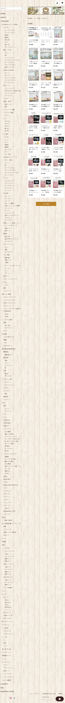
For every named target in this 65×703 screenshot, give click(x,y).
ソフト (6, 42)
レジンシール (8, 208)
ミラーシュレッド (10, 88)
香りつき (7, 44)
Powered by (46, 700)
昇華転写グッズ (6, 655)
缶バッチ (4, 594)
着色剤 (5, 233)
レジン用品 (37, 18)
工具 (3, 403)
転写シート (8, 231)
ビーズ (4, 591)
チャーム (7, 273)
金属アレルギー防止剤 (9, 532)
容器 (4, 322)
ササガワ (5, 482)
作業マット (8, 260)
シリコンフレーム (10, 183)
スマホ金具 (5, 628)
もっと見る (46, 204)
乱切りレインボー (10, 67)
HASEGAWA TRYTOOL (10, 485)
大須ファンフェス (8, 564)
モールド (5, 178)
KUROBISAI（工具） (9, 511)
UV (6, 55)
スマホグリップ (7, 634)
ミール (6, 271)
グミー (6, 152)
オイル (6, 115)
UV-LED (7, 40)
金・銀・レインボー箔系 (11, 441)
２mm (6, 314)
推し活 (6, 128)
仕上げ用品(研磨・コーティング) (11, 523)
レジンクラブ (7, 429)
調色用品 (7, 258)
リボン (5, 343)
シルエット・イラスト (11, 436)
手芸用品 (4, 334)
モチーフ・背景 (9, 443)
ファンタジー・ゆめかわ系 (12, 439)
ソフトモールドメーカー (10, 454)
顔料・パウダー (7, 50)
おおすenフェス (7, 577)
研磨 (4, 526)
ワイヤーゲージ (7, 668)
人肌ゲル (7, 508)
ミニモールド (8, 188)
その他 (6, 473)
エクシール (6, 505)
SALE (3, 517)
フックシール (8, 365)
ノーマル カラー (10, 32)
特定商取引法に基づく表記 (49, 693)
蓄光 (4, 288)
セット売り (8, 154)
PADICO (6, 426)
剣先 (6, 394)
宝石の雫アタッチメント (11, 239)
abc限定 (7, 446)
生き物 (6, 131)
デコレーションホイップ (10, 279)
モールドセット (9, 448)
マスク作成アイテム (8, 337)
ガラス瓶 (7, 325)
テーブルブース (9, 556)
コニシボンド (7, 491)
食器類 (6, 456)
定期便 (4, 541)
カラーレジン (8, 149)
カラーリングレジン (10, 47)
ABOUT (3, 17)
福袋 (3, 545)
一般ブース (8, 554)
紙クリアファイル (7, 621)
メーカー (4, 417)
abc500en (6, 420)
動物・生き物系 (9, 434)
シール (6, 363)
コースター (5, 637)
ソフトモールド (9, 181)
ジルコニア (8, 75)
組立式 (6, 373)
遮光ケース (6, 671)
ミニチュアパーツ (10, 213)
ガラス (5, 331)
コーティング (7, 291)
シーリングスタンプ (7, 677)
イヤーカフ (6, 399)
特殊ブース (8, 561)
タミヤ (5, 488)
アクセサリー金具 (7, 379)
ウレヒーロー (7, 514)
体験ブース (8, 559)
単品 (6, 249)
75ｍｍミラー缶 (7, 615)
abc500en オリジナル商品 (9, 24)
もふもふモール (7, 345)
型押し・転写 (7, 101)
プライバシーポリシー (34, 693)
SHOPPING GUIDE (7, 691)
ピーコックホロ (9, 62)
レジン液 (5, 27)
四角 (4, 643)
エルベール (6, 496)
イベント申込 (6, 548)
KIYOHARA (7, 423)
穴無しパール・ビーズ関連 (12, 206)
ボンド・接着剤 (6, 680)
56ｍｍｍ (7, 602)
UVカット (6, 535)
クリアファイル (6, 652)
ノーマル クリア (10, 30)
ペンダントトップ (8, 385)
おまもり (7, 126)
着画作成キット (9, 355)
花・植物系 (8, 431)
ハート (6, 609)
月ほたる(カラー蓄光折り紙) (13, 91)
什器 (4, 370)
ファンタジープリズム (9, 300)
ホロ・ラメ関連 (9, 203)
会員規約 (60, 693)
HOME (30, 18)
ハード (6, 140)
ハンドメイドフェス (9, 551)
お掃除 (6, 262)
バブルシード (8, 95)
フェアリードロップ (10, 93)
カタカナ (7, 123)
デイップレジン (6, 662)
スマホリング (7, 631)
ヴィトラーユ (7, 306)
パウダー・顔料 (7, 160)
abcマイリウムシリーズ (11, 215)
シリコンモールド (10, 185)
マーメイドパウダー (10, 80)
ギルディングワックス (9, 297)
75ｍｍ (7, 605)
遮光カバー (6, 276)
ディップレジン (7, 674)
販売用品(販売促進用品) (8, 349)
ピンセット (8, 411)
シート (5, 118)
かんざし (5, 388)
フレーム (7, 268)
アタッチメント (9, 252)
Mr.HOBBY (6, 479)
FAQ (2, 688)
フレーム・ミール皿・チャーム (12, 265)
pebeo (5, 476)
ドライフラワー (9, 220)
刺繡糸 (5, 340)
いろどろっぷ (8, 241)
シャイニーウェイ (10, 57)
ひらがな (7, 121)
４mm (6, 316)
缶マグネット (7, 612)
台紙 (6, 360)
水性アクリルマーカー (9, 303)
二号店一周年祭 (7, 520)
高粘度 (6, 37)
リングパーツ (7, 382)
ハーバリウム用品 (8, 112)
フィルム (7, 210)
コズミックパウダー (10, 65)
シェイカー (8, 190)
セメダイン (6, 499)
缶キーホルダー (7, 618)
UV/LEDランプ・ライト (10, 157)
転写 (6, 107)
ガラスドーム (8, 328)
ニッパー (7, 408)
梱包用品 (5, 357)
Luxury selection (8, 70)
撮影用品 (5, 352)
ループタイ (6, 391)
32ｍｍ (7, 600)
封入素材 (5, 193)
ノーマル (5, 285)
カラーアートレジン (9, 244)
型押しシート (8, 104)
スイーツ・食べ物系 (10, 459)
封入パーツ (6, 85)
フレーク (7, 201)
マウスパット (6, 625)
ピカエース (6, 494)
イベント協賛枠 (7, 587)
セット (6, 247)
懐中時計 (5, 396)
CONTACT (4, 684)
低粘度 (6, 35)
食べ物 (6, 451)
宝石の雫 (7, 236)
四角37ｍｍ (8, 607)
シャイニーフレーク (10, 78)
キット (4, 538)
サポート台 (8, 376)
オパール (7, 73)
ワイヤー (5, 665)
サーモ (6, 53)
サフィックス (7, 502)
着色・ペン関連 (6, 294)
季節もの (7, 471)
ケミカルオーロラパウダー (12, 60)
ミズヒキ (5, 98)
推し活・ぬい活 (6, 649)
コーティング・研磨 (9, 109)
